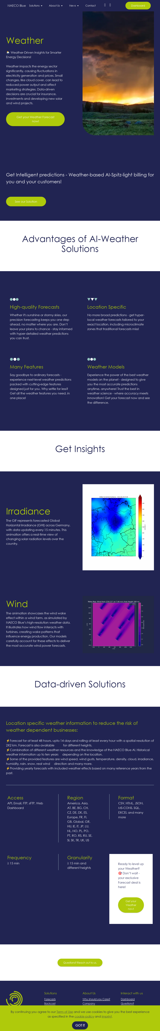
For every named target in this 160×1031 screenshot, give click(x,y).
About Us (54, 5)
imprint (107, 1016)
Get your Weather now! (131, 927)
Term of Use (65, 1012)
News (72, 5)
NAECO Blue (17, 5)
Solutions (34, 5)
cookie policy (84, 1016)
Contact (90, 5)
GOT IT (80, 1025)
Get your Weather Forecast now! (35, 141)
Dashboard (138, 5)
